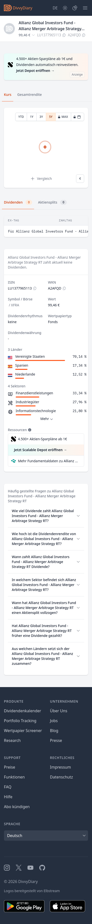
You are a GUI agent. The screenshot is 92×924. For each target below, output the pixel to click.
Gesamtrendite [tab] (29, 94)
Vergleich (41, 178)
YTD (21, 117)
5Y (51, 117)
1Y (31, 117)
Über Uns (58, 711)
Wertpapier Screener (23, 730)
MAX (63, 117)
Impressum (60, 767)
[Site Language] (55, 8)
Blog (54, 730)
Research (12, 740)
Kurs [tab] (7, 94)
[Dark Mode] (65, 7)
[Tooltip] (29, 430)
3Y (41, 117)
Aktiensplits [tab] (52, 202)
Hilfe (8, 796)
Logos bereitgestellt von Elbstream (32, 890)
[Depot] (74, 7)
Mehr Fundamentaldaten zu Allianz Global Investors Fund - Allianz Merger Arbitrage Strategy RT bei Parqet (49, 461)
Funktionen (14, 777)
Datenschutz (61, 777)
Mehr (47, 418)
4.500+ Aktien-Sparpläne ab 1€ (42, 439)
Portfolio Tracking (20, 720)
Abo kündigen (17, 806)
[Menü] (85, 8)
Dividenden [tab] (18, 202)
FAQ (7, 787)
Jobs (54, 720)
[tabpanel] (46, 148)
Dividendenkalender (22, 711)
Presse (56, 740)
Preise (9, 767)
